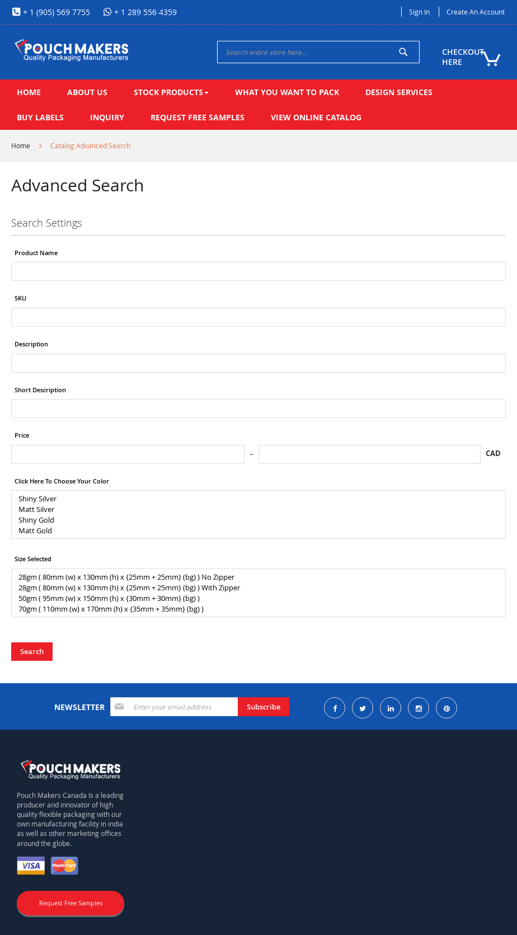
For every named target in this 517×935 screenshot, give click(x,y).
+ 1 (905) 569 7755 (55, 12)
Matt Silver (254, 509)
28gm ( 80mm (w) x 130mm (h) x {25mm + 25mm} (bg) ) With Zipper (254, 587)
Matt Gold (254, 530)
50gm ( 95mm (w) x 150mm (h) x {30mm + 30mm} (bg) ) (254, 598)
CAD (493, 453)
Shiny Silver (254, 499)
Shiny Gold (254, 520)
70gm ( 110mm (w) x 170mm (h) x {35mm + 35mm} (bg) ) (254, 609)
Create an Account (475, 11)
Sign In (419, 11)
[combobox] (318, 52)
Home (20, 145)
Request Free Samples (70, 903)
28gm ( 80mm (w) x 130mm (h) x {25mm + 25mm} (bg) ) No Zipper (254, 577)
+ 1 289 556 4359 (144, 12)
